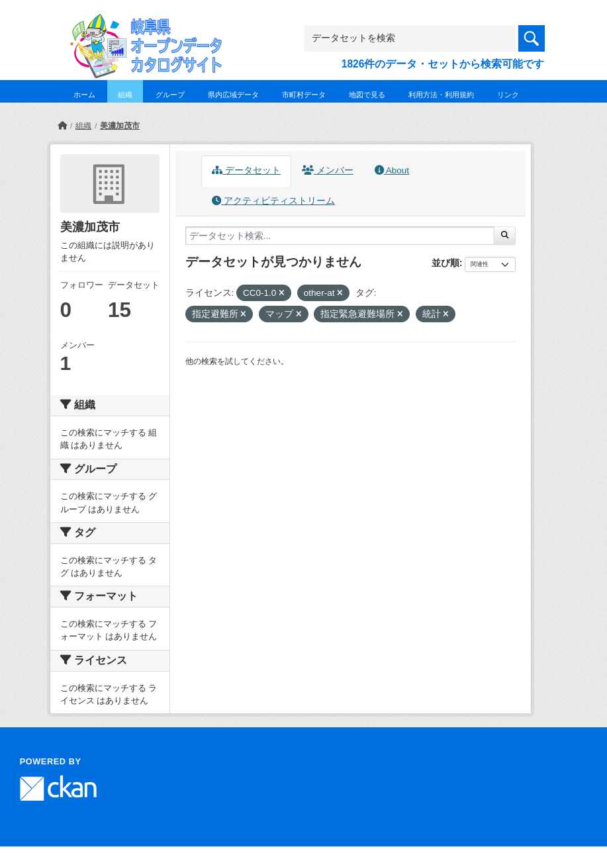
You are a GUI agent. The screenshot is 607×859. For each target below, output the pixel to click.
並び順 (445, 262)
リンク (508, 95)
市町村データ (304, 95)
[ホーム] (62, 125)
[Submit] (505, 235)
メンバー (327, 170)
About (392, 170)
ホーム (84, 95)
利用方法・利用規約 (441, 95)
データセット (246, 170)
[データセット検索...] (340, 235)
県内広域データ (233, 95)
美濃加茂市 (120, 125)
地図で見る (367, 95)
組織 (125, 95)
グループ (170, 95)
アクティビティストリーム (273, 201)
